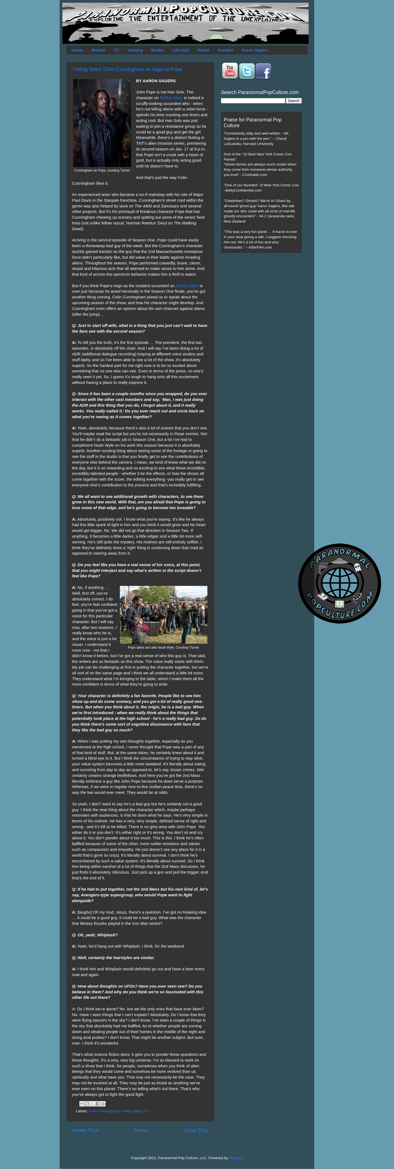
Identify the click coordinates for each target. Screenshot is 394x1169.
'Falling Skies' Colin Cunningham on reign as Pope (127, 69)
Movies (98, 50)
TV (116, 50)
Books (157, 50)
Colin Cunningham (104, 1111)
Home (77, 50)
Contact (225, 50)
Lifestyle (180, 50)
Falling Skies (171, 98)
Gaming (135, 50)
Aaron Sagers (255, 50)
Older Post (196, 1130)
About (203, 50)
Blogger (235, 1158)
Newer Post (85, 1130)
